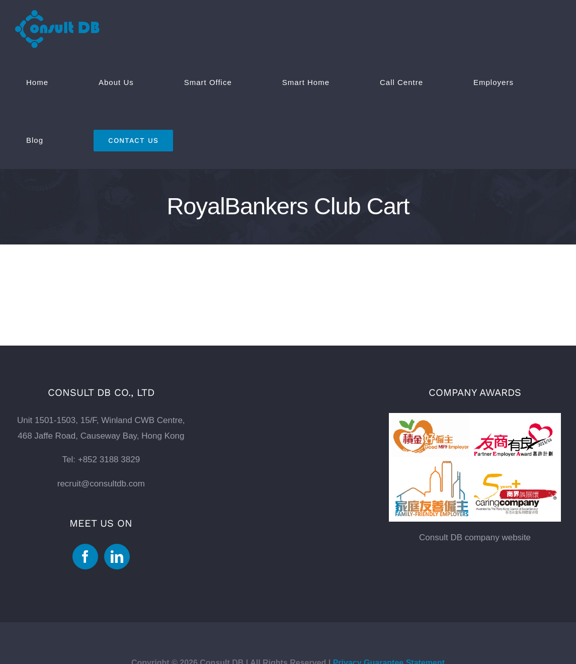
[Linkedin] (117, 556)
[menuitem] (51, 82)
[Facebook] (85, 556)
